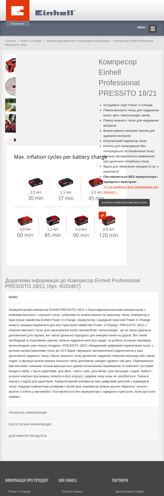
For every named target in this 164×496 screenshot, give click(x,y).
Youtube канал (72, 491)
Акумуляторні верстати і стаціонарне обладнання (78, 40)
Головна (10, 40)
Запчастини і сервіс (129, 491)
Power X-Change (30, 40)
